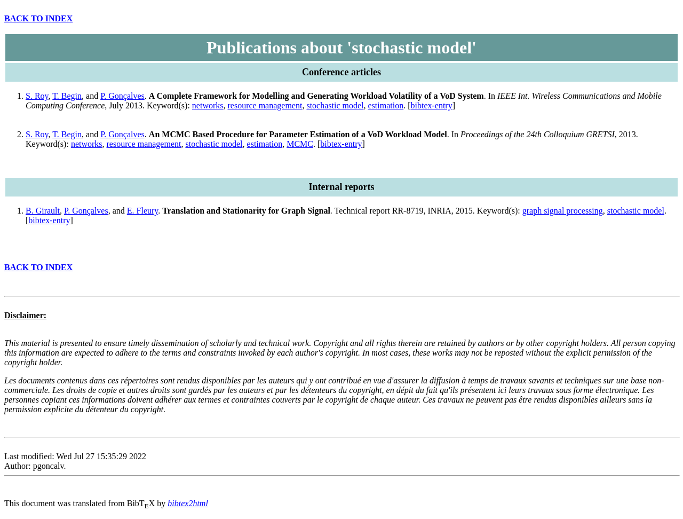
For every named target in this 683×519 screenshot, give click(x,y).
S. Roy (37, 95)
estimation (386, 105)
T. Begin (67, 95)
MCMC (300, 143)
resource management (264, 105)
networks (208, 105)
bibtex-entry (431, 105)
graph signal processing (562, 210)
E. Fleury (142, 210)
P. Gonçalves (122, 95)
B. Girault (43, 210)
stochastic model (334, 105)
